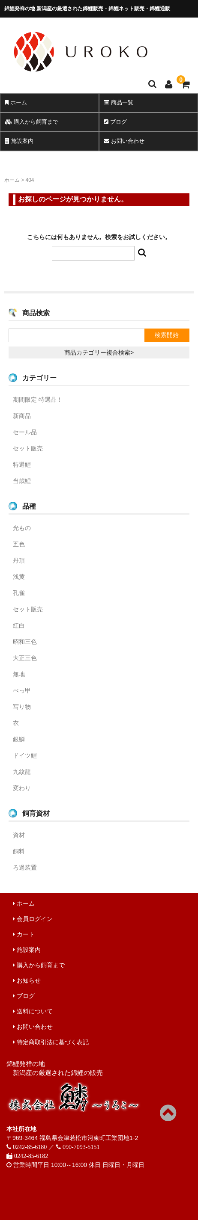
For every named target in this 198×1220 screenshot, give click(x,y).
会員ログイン (33, 918)
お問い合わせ (124, 141)
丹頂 (19, 560)
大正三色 (25, 657)
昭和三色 (25, 641)
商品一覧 (118, 102)
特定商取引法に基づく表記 (51, 1042)
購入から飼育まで (31, 121)
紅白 (19, 625)
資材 (19, 835)
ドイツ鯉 (25, 755)
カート (24, 934)
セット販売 (28, 448)
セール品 (25, 432)
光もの (22, 527)
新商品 (22, 415)
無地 (19, 674)
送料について (33, 1011)
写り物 (22, 706)
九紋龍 (22, 771)
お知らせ (27, 980)
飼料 (19, 851)
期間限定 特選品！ (38, 399)
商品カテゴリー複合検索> (99, 352)
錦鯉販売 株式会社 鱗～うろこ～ (98, 74)
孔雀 (19, 592)
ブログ (115, 121)
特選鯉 (22, 464)
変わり (22, 788)
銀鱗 (19, 739)
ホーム (16, 102)
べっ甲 (22, 690)
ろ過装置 (25, 867)
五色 (19, 544)
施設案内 (19, 141)
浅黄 (19, 576)
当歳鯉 (22, 480)
